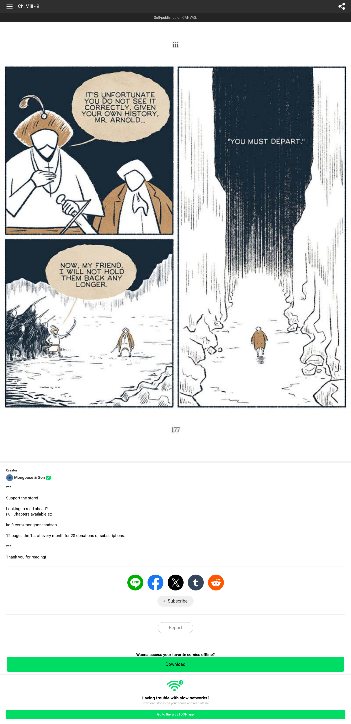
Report (175, 627)
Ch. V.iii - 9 (28, 6)
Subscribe (178, 601)
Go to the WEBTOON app (175, 714)
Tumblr (196, 582)
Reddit (216, 582)
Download (175, 664)
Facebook (155, 582)
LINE (135, 582)
